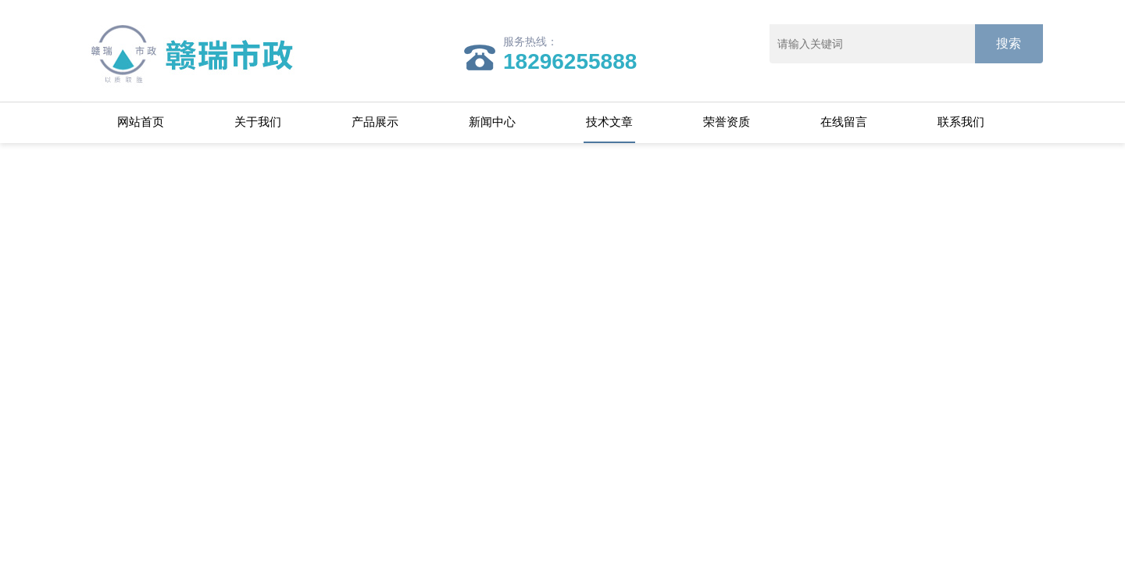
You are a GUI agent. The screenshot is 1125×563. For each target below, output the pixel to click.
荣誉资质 (726, 121)
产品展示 (375, 121)
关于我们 (257, 121)
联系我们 (961, 121)
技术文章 (609, 121)
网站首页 (140, 121)
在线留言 (843, 121)
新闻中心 (492, 121)
